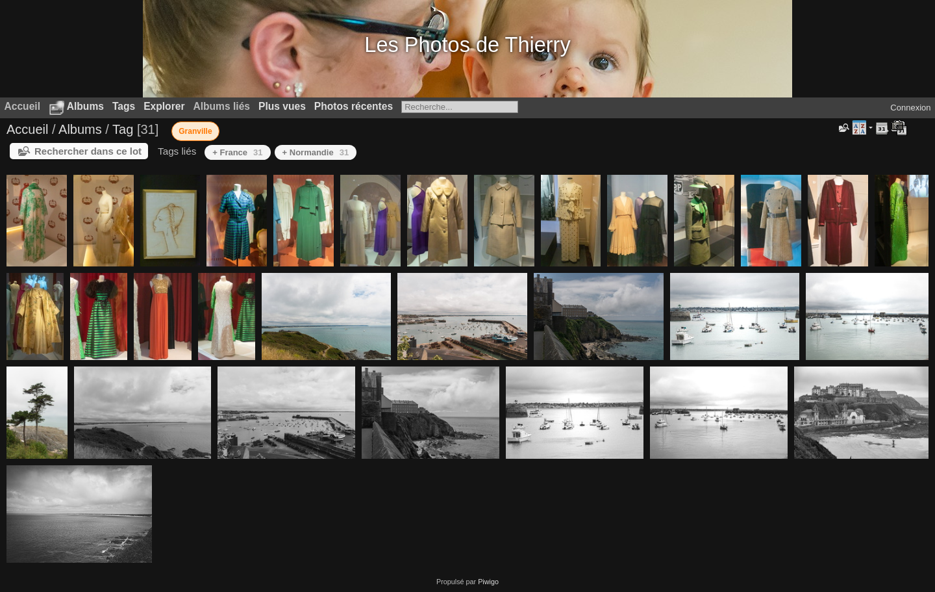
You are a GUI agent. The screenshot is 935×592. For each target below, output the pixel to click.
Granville (195, 131)
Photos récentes (353, 106)
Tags (123, 106)
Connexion (910, 107)
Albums (85, 106)
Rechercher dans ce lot (88, 151)
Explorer (163, 106)
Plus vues (282, 106)
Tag (122, 129)
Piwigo (488, 582)
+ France (237, 152)
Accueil (27, 129)
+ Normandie (315, 152)
